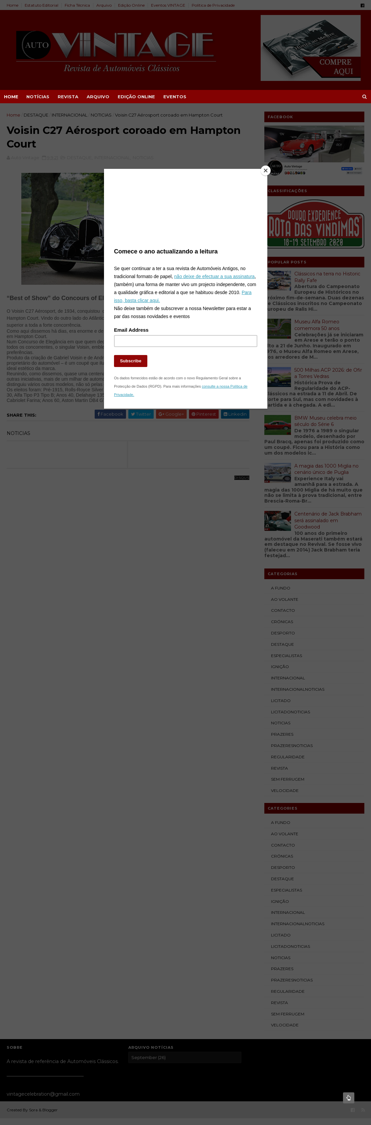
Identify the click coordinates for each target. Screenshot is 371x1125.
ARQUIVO (98, 96)
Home (11, 96)
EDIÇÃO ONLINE (136, 96)
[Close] (266, 171)
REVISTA (68, 96)
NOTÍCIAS (37, 96)
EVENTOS (174, 96)
